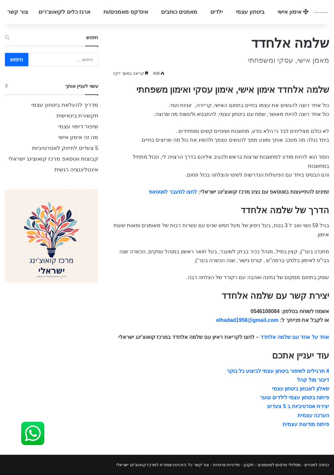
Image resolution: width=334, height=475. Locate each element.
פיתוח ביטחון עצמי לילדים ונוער (294, 397)
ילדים (216, 12)
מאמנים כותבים (179, 12)
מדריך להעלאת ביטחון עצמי (64, 105)
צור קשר (17, 12)
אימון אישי (293, 12)
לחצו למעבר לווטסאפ (173, 192)
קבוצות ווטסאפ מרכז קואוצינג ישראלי (53, 159)
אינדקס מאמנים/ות (125, 12)
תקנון (249, 464)
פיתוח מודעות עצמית (305, 424)
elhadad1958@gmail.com (247, 320)
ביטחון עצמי (250, 12)
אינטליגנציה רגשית (76, 169)
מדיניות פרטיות (226, 464)
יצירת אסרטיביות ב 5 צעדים (298, 406)
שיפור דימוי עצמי (78, 126)
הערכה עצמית (313, 415)
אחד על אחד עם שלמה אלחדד (294, 337)
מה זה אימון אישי (78, 137)
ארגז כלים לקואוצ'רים (64, 12)
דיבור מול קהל (313, 380)
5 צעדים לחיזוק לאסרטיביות (65, 148)
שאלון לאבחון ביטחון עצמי (300, 388)
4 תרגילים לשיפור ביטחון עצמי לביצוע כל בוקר (278, 371)
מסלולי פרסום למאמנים (279, 464)
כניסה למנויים (316, 464)
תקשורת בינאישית (77, 116)
